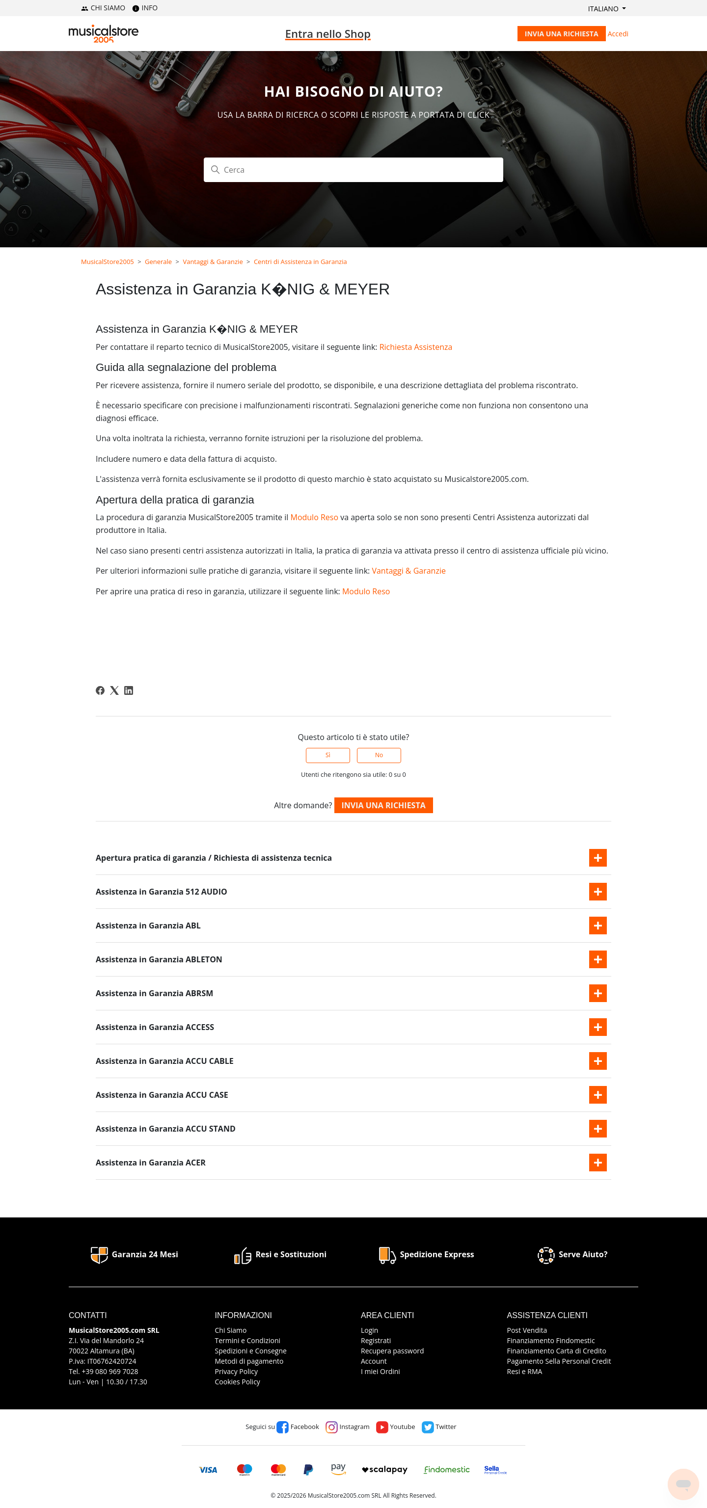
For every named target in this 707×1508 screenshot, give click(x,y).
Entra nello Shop (328, 33)
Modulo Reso (314, 517)
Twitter (439, 1426)
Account (374, 1361)
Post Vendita (527, 1330)
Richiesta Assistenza (416, 347)
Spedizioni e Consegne (251, 1350)
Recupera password (392, 1350)
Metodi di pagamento (249, 1361)
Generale (158, 261)
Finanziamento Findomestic (551, 1340)
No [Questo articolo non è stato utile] (379, 755)
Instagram (348, 1426)
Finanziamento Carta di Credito (556, 1350)
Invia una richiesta (561, 33)
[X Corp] (114, 690)
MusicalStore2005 (107, 261)
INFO (145, 7)
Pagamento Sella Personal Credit (559, 1361)
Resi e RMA (525, 1371)
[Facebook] (100, 690)
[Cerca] (353, 170)
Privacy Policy (236, 1371)
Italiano (604, 8)
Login (369, 1330)
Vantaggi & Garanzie (213, 261)
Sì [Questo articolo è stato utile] (328, 755)
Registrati (376, 1340)
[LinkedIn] (128, 690)
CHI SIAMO (103, 7)
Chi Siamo (231, 1330)
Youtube (395, 1426)
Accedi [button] (618, 33)
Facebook (297, 1426)
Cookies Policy (237, 1381)
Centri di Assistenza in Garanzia (300, 261)
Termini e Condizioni (248, 1340)
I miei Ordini (380, 1371)
